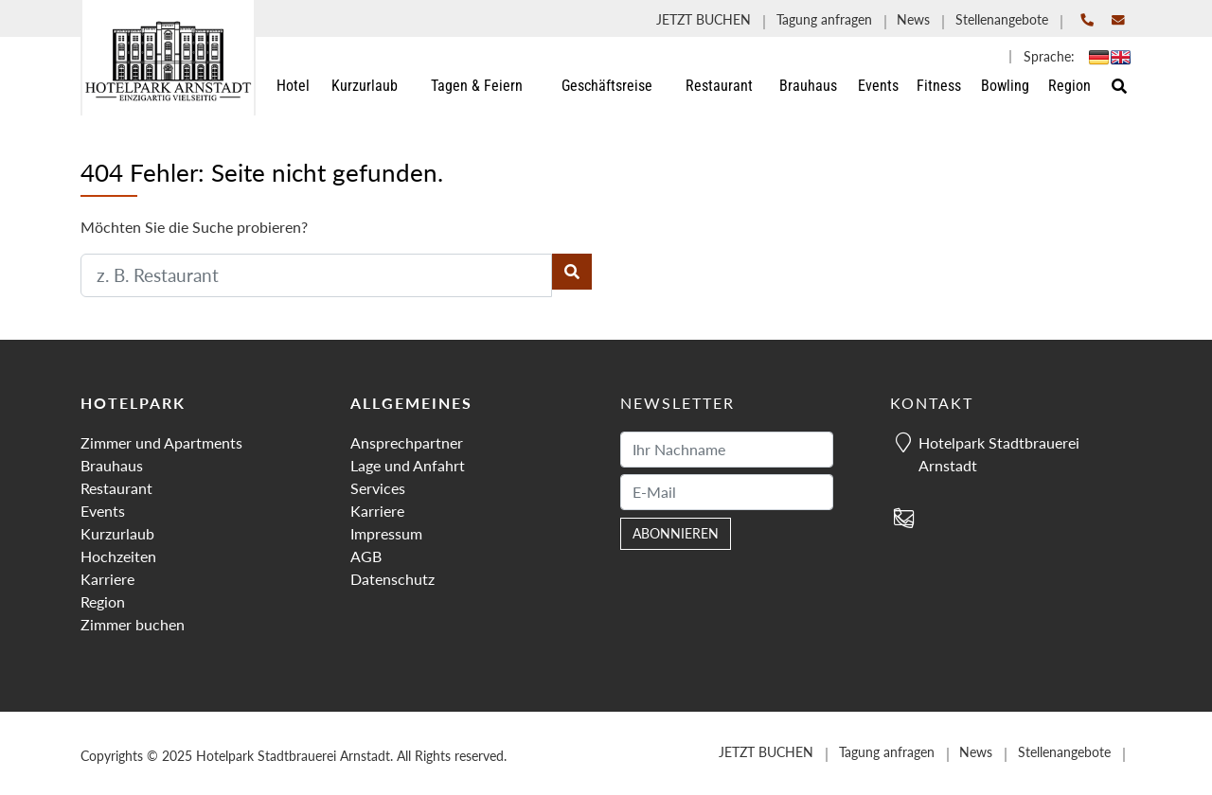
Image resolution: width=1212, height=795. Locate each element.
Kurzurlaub (117, 533)
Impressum (386, 533)
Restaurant (116, 488)
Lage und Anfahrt (407, 465)
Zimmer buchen (132, 624)
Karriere (107, 579)
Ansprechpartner (406, 442)
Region (102, 601)
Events (102, 511)
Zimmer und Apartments (161, 442)
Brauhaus (111, 465)
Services (377, 488)
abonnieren (676, 533)
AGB (366, 556)
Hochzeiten (118, 556)
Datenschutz (392, 579)
